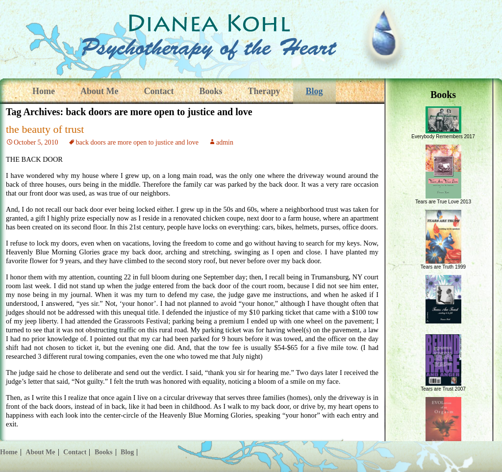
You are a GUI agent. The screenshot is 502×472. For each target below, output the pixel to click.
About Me (99, 91)
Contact (159, 91)
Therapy (264, 91)
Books (210, 91)
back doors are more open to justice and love (137, 142)
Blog (314, 91)
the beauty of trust (45, 129)
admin (224, 142)
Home (43, 91)
